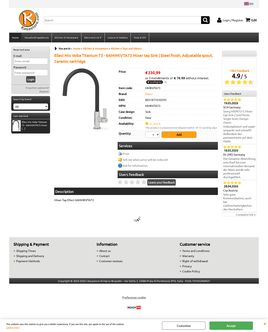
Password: (20, 67)
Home (15, 37)
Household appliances (37, 37)
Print (126, 153)
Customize (184, 325)
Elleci (148, 94)
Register (44, 91)
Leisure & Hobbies (118, 37)
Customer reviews (111, 261)
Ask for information (135, 165)
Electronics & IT (93, 37)
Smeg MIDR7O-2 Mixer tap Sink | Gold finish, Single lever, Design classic (237, 116)
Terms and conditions (196, 251)
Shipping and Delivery (30, 256)
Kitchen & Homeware (66, 37)
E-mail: (18, 56)
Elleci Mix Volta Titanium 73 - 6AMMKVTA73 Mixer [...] (29, 125)
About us (105, 251)
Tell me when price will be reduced (145, 159)
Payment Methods (28, 261)
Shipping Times (26, 251)
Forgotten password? (37, 87)
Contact (104, 256)
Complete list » (246, 214)
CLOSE (264, 323)
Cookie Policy (13, 327)
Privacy (187, 266)
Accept (231, 325)
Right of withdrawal (195, 261)
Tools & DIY (140, 37)
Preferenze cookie (134, 297)
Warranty (188, 256)
